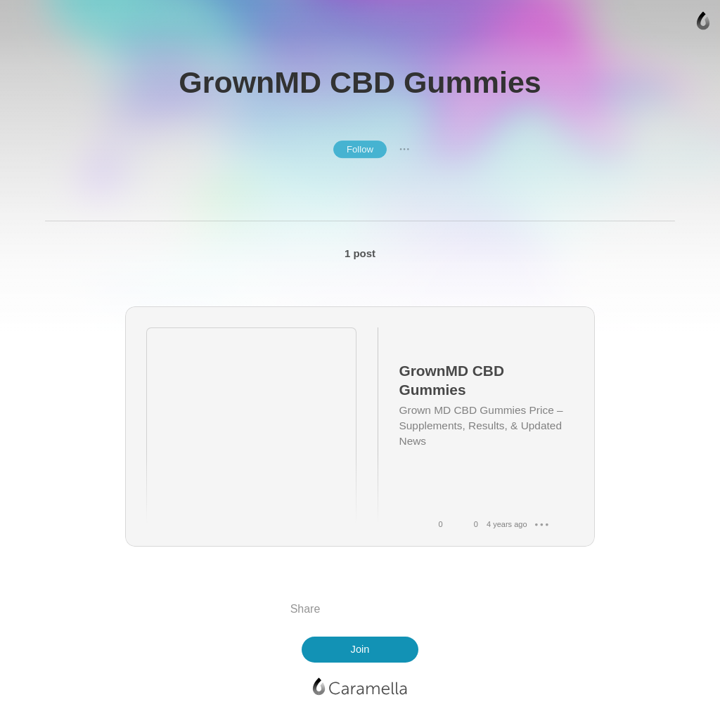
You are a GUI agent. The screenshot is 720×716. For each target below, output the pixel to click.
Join (360, 649)
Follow (360, 149)
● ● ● (404, 149)
